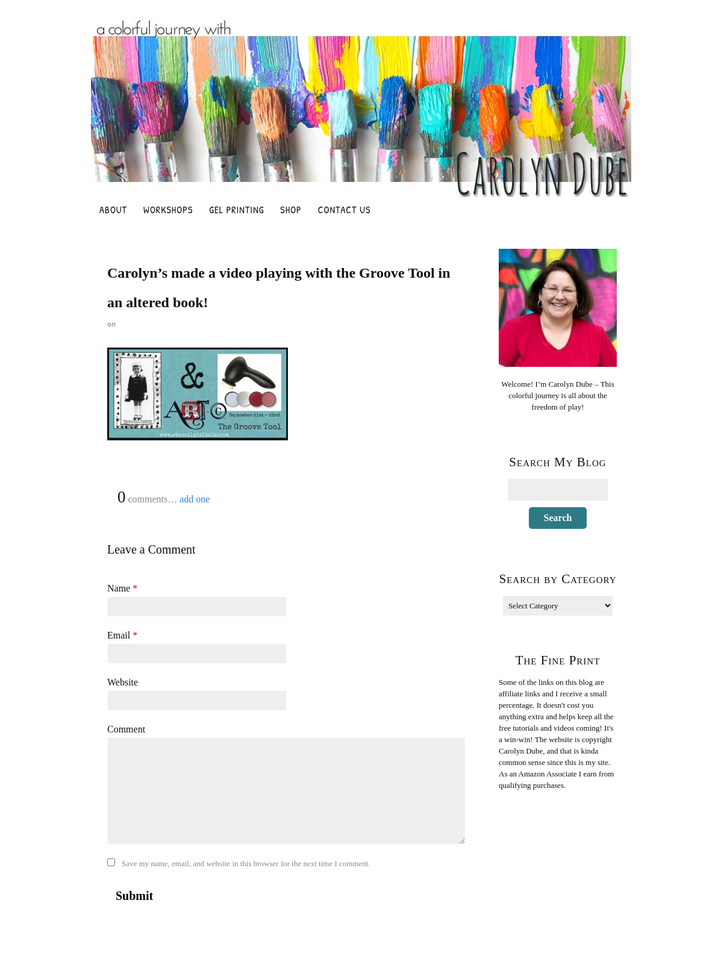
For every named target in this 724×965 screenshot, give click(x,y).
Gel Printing (236, 209)
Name (122, 588)
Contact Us (344, 209)
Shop (290, 209)
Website (122, 682)
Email (122, 635)
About (113, 209)
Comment (126, 729)
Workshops (168, 209)
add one (194, 499)
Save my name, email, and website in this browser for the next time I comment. (246, 863)
